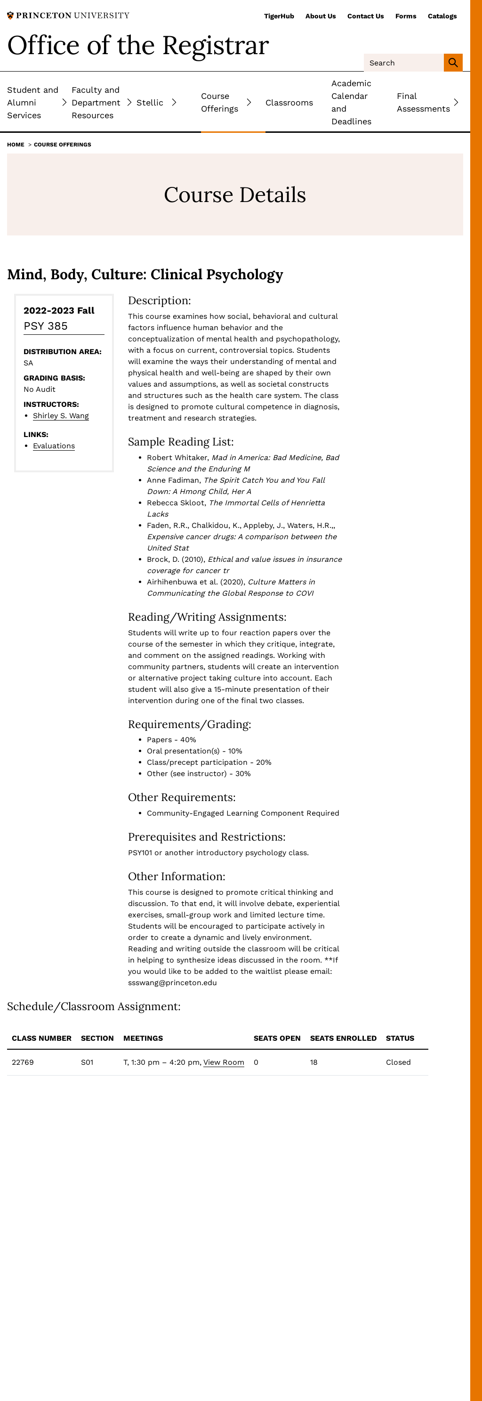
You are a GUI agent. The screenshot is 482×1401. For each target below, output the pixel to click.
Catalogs (442, 16)
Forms (406, 16)
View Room (223, 1062)
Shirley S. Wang (61, 415)
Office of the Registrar (138, 44)
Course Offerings (62, 144)
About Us (320, 16)
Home (15, 144)
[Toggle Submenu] (64, 102)
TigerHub (279, 16)
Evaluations (54, 445)
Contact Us (365, 16)
